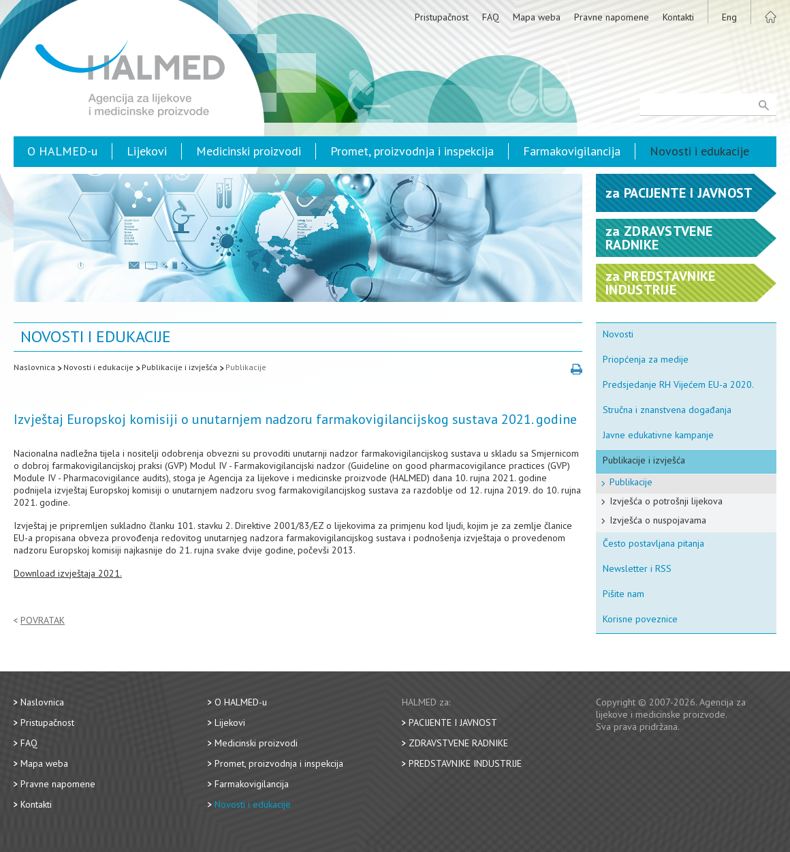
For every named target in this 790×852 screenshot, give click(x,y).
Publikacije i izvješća (179, 367)
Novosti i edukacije (699, 151)
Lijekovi (147, 151)
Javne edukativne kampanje (658, 435)
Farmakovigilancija (571, 151)
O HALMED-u (62, 151)
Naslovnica (34, 367)
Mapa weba (536, 17)
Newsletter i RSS (637, 568)
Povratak (42, 620)
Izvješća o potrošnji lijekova (666, 501)
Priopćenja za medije (646, 359)
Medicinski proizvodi (248, 151)
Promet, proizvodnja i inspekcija (412, 151)
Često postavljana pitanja (653, 543)
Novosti (618, 334)
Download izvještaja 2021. (68, 573)
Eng (729, 17)
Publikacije (245, 367)
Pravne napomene (611, 17)
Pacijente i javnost (453, 722)
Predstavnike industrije (465, 763)
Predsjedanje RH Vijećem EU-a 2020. (678, 384)
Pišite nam (623, 594)
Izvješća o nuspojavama (658, 520)
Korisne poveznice (640, 619)
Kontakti (678, 17)
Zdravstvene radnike (458, 743)
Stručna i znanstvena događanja (667, 410)
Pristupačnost (442, 17)
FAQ (490, 17)
